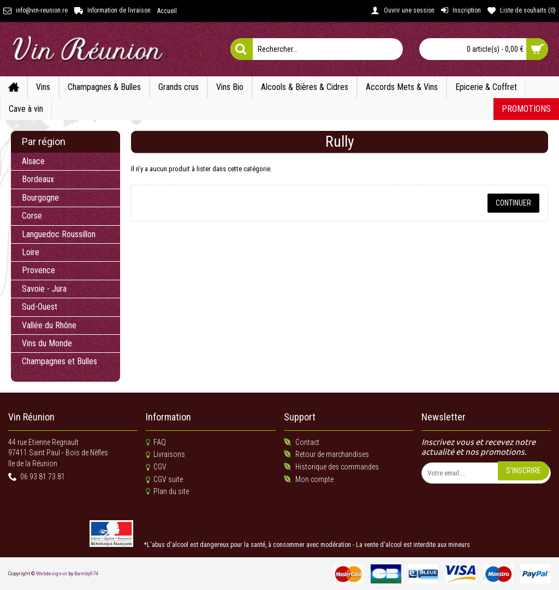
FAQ (156, 442)
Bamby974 (86, 573)
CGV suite (164, 480)
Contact (301, 442)
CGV (156, 467)
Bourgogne (40, 197)
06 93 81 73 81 (36, 477)
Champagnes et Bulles (59, 361)
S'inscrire (523, 470)
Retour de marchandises (326, 454)
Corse (32, 215)
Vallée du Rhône (49, 325)
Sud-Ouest (39, 307)
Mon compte (309, 479)
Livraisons (165, 455)
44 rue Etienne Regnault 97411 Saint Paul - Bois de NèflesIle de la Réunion (58, 453)
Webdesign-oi (51, 573)
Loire (30, 252)
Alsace (33, 161)
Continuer (513, 202)
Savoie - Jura (44, 289)
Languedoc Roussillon (59, 234)
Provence (38, 270)
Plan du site (167, 491)
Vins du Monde (47, 343)
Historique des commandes (331, 467)
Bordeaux (38, 179)
